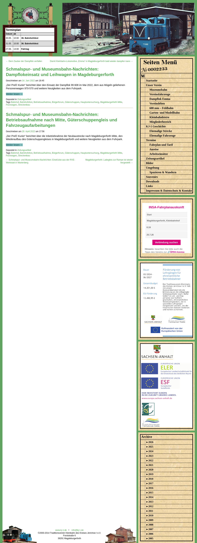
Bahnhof (15, 102)
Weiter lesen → (14, 94)
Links (149, 186)
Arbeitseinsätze (158, 153)
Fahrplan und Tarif (161, 144)
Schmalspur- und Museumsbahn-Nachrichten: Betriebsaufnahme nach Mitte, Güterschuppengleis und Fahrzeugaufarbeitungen (61, 120)
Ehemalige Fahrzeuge (163, 135)
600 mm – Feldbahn (162, 108)
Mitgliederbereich (160, 121)
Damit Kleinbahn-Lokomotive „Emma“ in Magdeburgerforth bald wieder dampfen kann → (91, 61)
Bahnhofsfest (26, 102)
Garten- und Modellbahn (165, 112)
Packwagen (11, 105)
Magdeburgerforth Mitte (111, 102)
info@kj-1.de (78, 530)
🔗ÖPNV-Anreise (175, 252)
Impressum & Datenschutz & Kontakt (169, 190)
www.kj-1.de (61, 530)
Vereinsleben (157, 103)
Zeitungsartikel (24, 99)
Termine (151, 140)
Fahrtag (25, 49)
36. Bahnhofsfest (29, 38)
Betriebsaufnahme (42, 102)
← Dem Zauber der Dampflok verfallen (24, 61)
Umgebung (152, 167)
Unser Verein (154, 85)
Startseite (151, 80)
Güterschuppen (72, 102)
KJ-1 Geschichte (156, 126)
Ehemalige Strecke (161, 130)
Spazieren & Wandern (163, 172)
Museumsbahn (158, 89)
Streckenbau (24, 105)
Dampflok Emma (160, 98)
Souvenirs (152, 176)
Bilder (150, 163)
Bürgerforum (58, 102)
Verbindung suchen (166, 242)
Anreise (154, 149)
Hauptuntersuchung (90, 102)
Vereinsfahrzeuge (159, 94)
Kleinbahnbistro (159, 117)
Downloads (152, 181)
